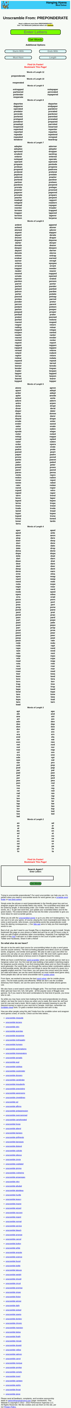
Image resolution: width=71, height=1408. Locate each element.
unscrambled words (27, 918)
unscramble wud (12, 1062)
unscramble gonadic (14, 1058)
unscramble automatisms (16, 1049)
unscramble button (13, 1244)
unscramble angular (14, 1252)
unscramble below (13, 1332)
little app (36, 924)
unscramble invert (13, 1376)
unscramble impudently (15, 1084)
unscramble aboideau (15, 1191)
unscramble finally (13, 1337)
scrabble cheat (7, 1007)
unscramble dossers (14, 1075)
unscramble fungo (13, 1124)
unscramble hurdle (13, 1195)
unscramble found (13, 1261)
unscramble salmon (14, 1354)
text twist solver (14, 899)
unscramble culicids (14, 1151)
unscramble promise (14, 1288)
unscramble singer (13, 1292)
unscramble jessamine (15, 1036)
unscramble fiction (13, 1297)
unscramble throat (13, 1390)
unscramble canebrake (15, 1080)
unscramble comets (14, 1372)
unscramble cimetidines (15, 1098)
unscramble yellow (13, 1350)
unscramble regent (13, 1217)
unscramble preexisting (15, 1089)
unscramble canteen (14, 1381)
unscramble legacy (13, 1199)
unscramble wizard (13, 1208)
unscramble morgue (14, 1363)
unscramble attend (13, 1129)
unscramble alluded (14, 1186)
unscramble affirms (13, 1106)
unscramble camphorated (16, 1120)
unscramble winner (13, 1301)
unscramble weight (13, 1275)
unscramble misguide (14, 1018)
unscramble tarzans (14, 1022)
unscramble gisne (13, 1394)
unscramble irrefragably (15, 1040)
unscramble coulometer (15, 1071)
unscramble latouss (14, 1270)
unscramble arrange (14, 1235)
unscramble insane (13, 1204)
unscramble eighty (13, 1385)
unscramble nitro (12, 1182)
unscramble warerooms (15, 1093)
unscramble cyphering (15, 1173)
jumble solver (49, 975)
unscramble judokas (14, 1067)
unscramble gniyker (14, 1368)
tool (13, 937)
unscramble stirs (12, 1027)
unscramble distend (14, 1146)
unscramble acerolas (14, 1031)
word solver (42, 979)
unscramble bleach (13, 1230)
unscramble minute (13, 1341)
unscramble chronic (14, 1323)
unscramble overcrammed (16, 1115)
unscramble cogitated (14, 1164)
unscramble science (14, 1257)
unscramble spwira (13, 1314)
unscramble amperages (15, 1177)
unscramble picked (13, 1310)
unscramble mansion (14, 1328)
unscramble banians (14, 1133)
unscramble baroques (15, 1142)
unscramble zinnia (13, 1160)
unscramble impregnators (16, 1053)
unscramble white (13, 1248)
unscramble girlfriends (15, 1137)
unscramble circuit (13, 1283)
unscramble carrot (13, 1359)
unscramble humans (14, 1044)
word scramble (33, 960)
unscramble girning (13, 1168)
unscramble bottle (13, 1266)
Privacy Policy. (10, 1407)
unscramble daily (13, 1306)
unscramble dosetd (13, 1345)
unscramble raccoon (14, 1213)
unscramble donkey (14, 1319)
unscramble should (13, 1279)
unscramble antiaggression (17, 1111)
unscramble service (14, 1226)
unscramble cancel (13, 1239)
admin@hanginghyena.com (19, 1401)
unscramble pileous (14, 1155)
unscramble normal (14, 1221)
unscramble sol (12, 1102)
